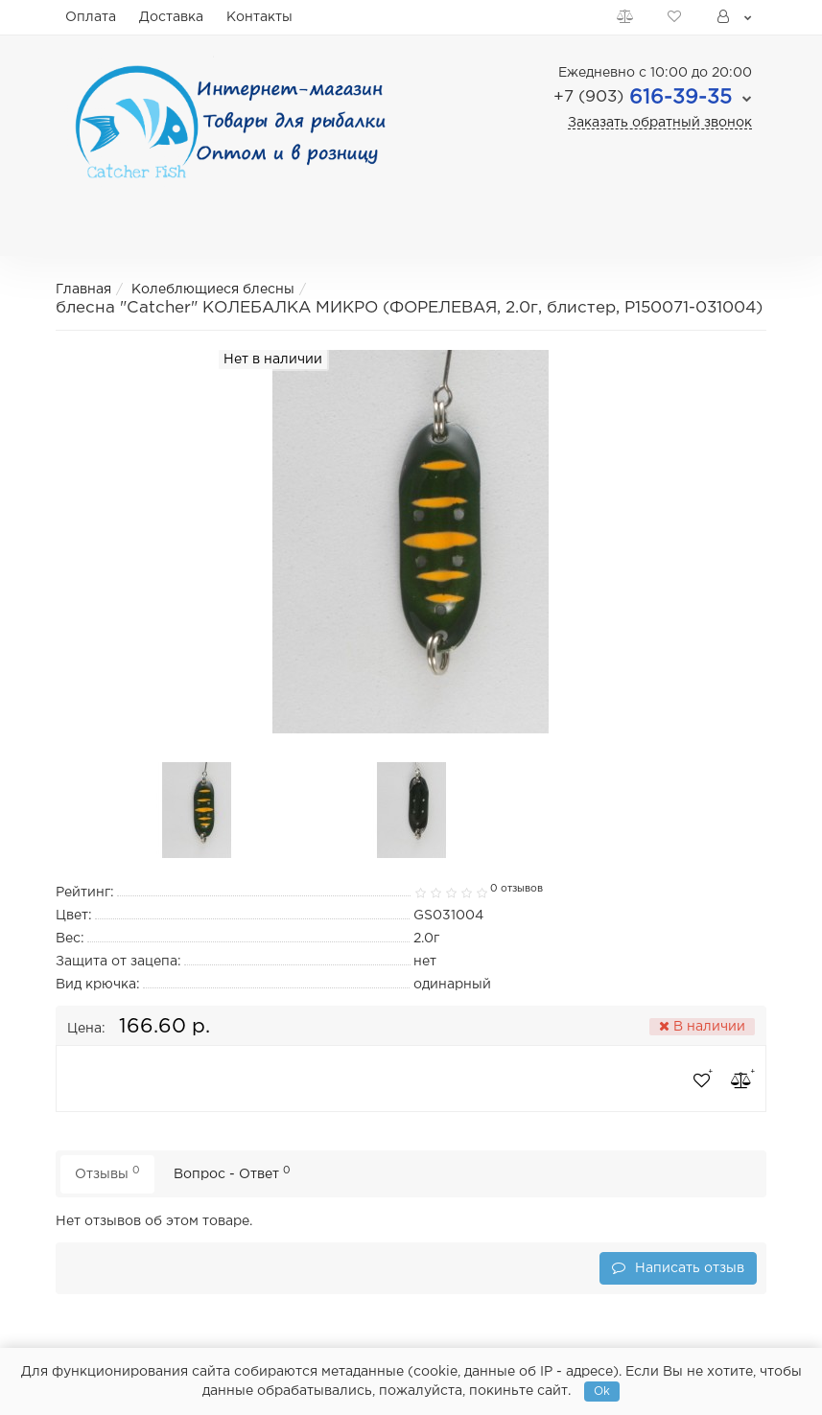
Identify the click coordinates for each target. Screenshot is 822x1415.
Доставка (171, 17)
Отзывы (107, 1173)
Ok (602, 1391)
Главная (83, 289)
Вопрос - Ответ (232, 1173)
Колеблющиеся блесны (212, 289)
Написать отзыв (678, 1268)
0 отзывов (516, 888)
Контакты (259, 17)
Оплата (90, 17)
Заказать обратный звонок (660, 122)
